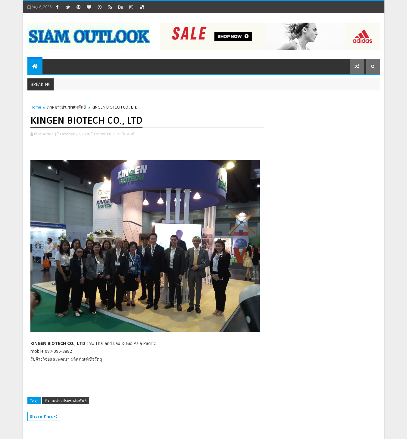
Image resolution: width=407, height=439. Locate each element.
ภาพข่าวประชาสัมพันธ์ (66, 107)
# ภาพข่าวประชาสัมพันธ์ (66, 400)
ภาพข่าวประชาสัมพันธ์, (115, 134)
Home (35, 107)
